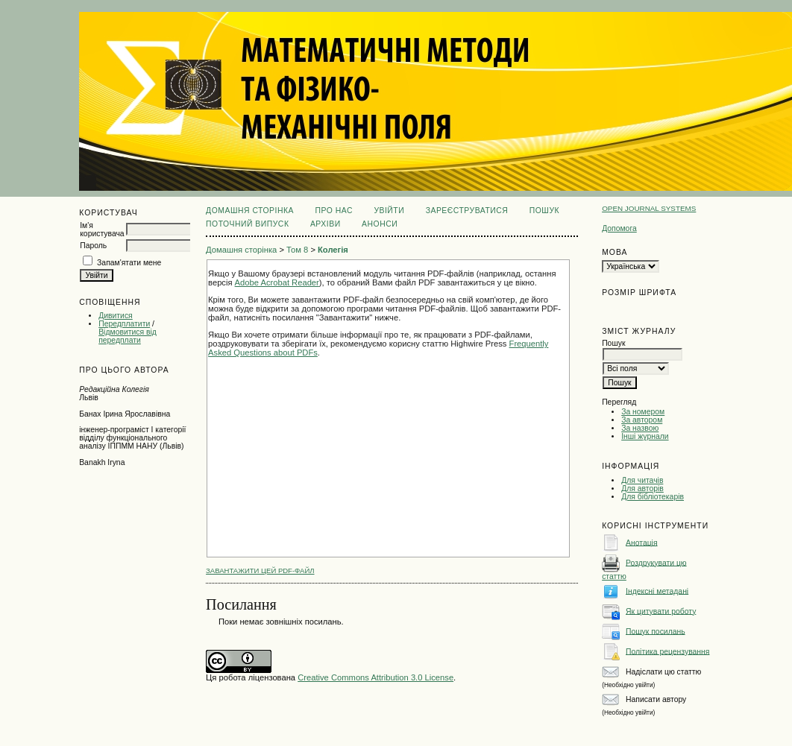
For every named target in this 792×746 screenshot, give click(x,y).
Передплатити (124, 324)
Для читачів (642, 480)
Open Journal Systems (649, 208)
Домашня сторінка (250, 210)
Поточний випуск (247, 224)
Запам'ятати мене (129, 263)
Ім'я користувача (102, 229)
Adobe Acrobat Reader (277, 282)
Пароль (93, 245)
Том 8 (297, 249)
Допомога (619, 228)
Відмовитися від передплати (127, 336)
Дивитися (115, 316)
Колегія (333, 249)
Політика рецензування (667, 651)
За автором (641, 420)
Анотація (642, 542)
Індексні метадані (657, 591)
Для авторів (642, 488)
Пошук (544, 210)
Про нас (334, 210)
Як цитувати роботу (661, 611)
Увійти (389, 210)
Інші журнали (644, 436)
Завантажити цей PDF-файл (260, 570)
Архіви (325, 224)
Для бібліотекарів (652, 497)
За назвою (640, 428)
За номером (642, 412)
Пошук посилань (655, 631)
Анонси (379, 224)
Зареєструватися (467, 210)
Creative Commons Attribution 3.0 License (375, 677)
